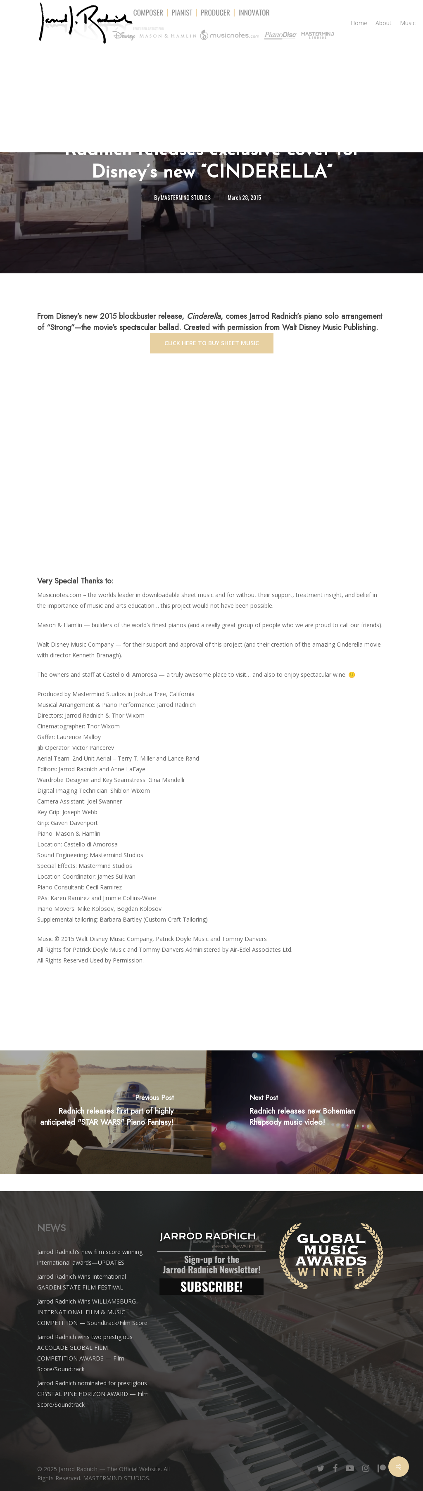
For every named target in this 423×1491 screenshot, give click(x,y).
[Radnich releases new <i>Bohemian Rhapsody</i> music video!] (317, 1112)
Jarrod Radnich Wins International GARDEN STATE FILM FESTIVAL (81, 1282)
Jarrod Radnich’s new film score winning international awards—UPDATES (90, 1257)
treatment (309, 595)
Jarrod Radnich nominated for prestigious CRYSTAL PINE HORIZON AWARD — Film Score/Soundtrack (93, 1393)
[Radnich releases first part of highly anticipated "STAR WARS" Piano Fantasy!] (106, 1112)
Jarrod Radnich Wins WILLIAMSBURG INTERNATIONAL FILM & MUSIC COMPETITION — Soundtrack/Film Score (92, 1312)
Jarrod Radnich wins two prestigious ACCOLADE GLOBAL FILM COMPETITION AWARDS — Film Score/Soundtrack (85, 1353)
